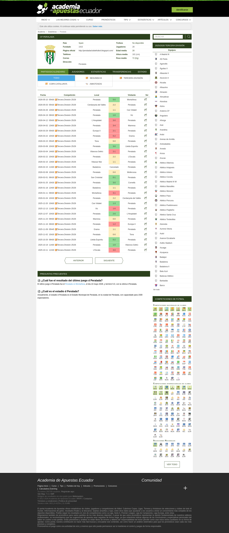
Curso (89, 20)
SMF (52, 494)
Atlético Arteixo (166, 172)
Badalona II (164, 266)
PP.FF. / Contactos (84, 499)
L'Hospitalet (97, 120)
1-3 (114, 203)
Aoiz (161, 125)
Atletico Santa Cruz (168, 215)
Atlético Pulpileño (167, 210)
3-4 (114, 125)
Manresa (131, 125)
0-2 (114, 136)
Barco (162, 285)
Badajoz (163, 257)
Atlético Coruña (166, 177)
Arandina (163, 130)
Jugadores (78, 72)
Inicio (45, 20)
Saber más (97, 26)
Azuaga (163, 248)
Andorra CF (165, 111)
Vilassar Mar (96, 162)
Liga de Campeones (144, 513)
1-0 (114, 115)
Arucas (163, 158)
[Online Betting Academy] (162, 488)
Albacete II (164, 73)
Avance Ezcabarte (167, 238)
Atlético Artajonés (167, 167)
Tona (97, 141)
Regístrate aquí (67, 492)
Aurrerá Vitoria (166, 229)
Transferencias (122, 72)
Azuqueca (164, 252)
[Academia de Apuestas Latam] (173, 488)
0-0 (114, 141)
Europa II (97, 131)
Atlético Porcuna (167, 200)
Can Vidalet (132, 110)
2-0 (114, 214)
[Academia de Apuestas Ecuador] (144, 488)
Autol (162, 233)
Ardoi (162, 134)
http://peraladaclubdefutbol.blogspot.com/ (96, 51)
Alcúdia (163, 83)
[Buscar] (188, 37)
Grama (132, 136)
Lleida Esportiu (131, 146)
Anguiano (164, 116)
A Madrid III (164, 54)
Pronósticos (108, 20)
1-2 (114, 224)
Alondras (163, 101)
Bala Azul (164, 271)
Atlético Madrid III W (168, 182)
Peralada (96, 100)
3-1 (114, 193)
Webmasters (78, 496)
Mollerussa (131, 172)
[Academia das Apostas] (150, 488)
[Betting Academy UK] (179, 488)
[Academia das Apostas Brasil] (156, 488)
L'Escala (131, 157)
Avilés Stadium (166, 243)
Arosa (162, 153)
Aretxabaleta (165, 144)
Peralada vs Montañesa (75, 284)
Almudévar (164, 97)
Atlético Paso (165, 196)
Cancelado (114, 167)
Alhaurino (164, 87)
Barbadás (164, 281)
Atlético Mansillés (167, 186)
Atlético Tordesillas (167, 219)
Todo (56, 78)
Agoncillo (164, 64)
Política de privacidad (68, 501)
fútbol (119, 509)
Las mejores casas (68, 20)
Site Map (41, 494)
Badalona (97, 167)
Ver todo (156, 289)
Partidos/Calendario (53, 72)
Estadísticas (146, 20)
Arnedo (163, 149)
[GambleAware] (46, 530)
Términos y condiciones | (48, 501)
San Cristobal (96, 177)
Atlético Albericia (167, 163)
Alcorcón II (164, 78)
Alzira (162, 106)
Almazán (163, 92)
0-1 (114, 177)
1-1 (114, 110)
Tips (127, 20)
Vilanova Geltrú (96, 151)
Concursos (183, 20)
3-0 (114, 120)
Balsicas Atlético (167, 276)
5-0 (114, 100)
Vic (131, 115)
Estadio (142, 72)
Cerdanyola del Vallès (97, 105)
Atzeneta (163, 224)
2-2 (114, 105)
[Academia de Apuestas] (167, 488)
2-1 (114, 131)
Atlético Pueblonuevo (169, 205)
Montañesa (131, 100)
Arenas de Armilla (167, 139)
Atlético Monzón (166, 191)
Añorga (163, 120)
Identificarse (182, 9)
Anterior (78, 260)
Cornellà (131, 183)
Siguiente (109, 260)
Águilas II (164, 68)
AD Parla (163, 59)
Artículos (165, 20)
